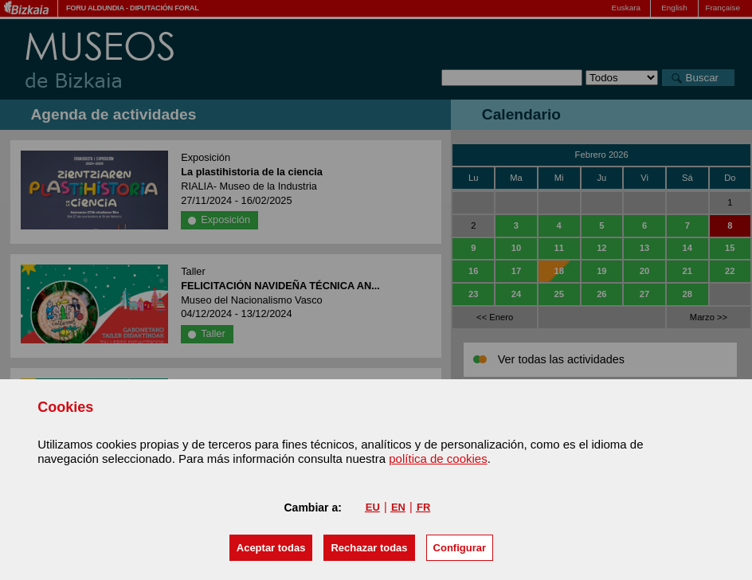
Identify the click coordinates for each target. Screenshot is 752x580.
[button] (271, 548)
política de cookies (438, 458)
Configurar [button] (459, 548)
